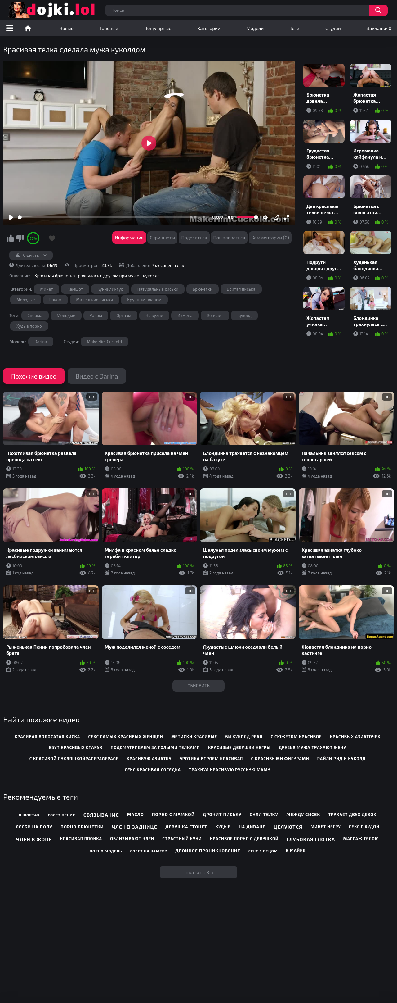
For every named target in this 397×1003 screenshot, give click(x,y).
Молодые (25, 299)
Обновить (198, 685)
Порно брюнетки (82, 826)
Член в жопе (34, 839)
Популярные (158, 28)
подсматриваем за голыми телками (155, 747)
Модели (255, 28)
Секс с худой (364, 826)
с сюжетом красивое (296, 736)
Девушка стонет (186, 826)
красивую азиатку (149, 758)
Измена (185, 315)
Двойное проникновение (207, 850)
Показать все (198, 872)
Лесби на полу (34, 826)
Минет (46, 289)
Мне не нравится (20, 238)
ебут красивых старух (76, 747)
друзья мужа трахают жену (312, 747)
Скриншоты (162, 237)
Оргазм (123, 315)
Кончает (215, 315)
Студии (333, 28)
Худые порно (29, 326)
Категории (208, 28)
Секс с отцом (263, 851)
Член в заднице (134, 827)
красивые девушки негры (239, 747)
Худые (223, 826)
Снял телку (264, 814)
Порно (28, 28)
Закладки (379, 28)
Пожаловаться (229, 237)
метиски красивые (194, 736)
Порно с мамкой (173, 814)
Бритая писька (241, 289)
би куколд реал (244, 736)
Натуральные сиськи (157, 289)
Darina (40, 341)
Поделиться (194, 237)
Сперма (35, 315)
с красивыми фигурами (280, 758)
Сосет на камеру (148, 851)
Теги (294, 28)
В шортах (29, 815)
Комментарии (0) (270, 237)
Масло (135, 814)
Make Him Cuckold (104, 341)
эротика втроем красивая (211, 758)
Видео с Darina (97, 376)
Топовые (109, 28)
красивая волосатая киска (47, 736)
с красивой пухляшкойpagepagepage (74, 758)
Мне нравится (10, 238)
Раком (55, 299)
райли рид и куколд (341, 758)
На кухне (154, 315)
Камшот (75, 289)
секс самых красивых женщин (125, 736)
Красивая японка (81, 838)
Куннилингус (110, 289)
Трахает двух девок (352, 814)
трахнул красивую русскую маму (229, 769)
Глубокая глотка (311, 839)
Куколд (244, 315)
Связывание (101, 815)
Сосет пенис (61, 815)
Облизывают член (132, 838)
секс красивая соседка (153, 769)
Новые (66, 28)
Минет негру (325, 826)
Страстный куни (182, 838)
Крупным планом (144, 299)
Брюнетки (202, 289)
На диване (252, 826)
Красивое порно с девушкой (244, 838)
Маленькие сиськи (94, 299)
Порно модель (106, 851)
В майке (296, 850)
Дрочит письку (222, 814)
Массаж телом (361, 838)
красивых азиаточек (355, 736)
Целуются (288, 827)
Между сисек (303, 814)
